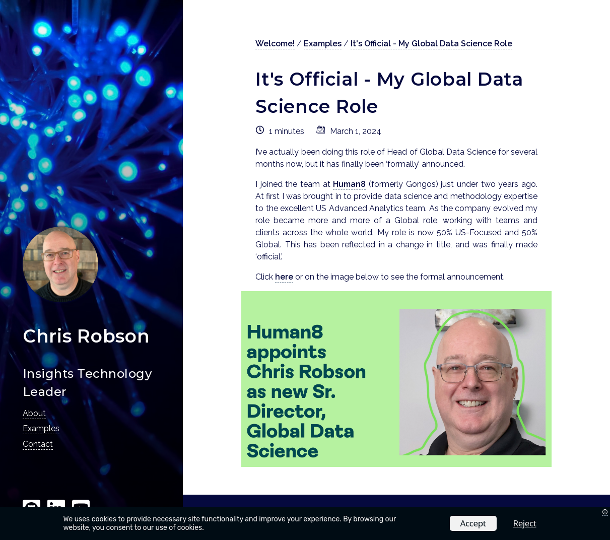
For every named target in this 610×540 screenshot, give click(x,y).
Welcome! (275, 43)
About (34, 413)
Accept (473, 523)
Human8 (349, 184)
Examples (41, 428)
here (284, 277)
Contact (38, 444)
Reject (524, 523)
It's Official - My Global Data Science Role (431, 43)
